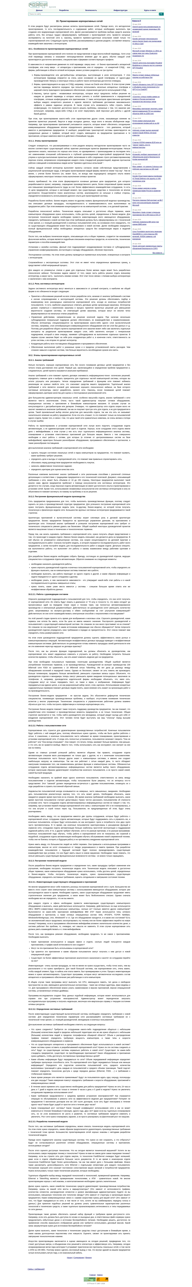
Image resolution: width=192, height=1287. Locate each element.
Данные (39, 10)
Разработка (64, 10)
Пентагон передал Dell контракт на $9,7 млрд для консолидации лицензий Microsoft (148, 202)
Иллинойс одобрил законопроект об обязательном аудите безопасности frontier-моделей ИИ (146, 156)
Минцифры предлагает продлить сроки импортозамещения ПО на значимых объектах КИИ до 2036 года (148, 111)
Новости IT (136, 21)
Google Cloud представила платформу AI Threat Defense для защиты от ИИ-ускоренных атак (147, 178)
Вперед (88, 1258)
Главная (92, 1275)
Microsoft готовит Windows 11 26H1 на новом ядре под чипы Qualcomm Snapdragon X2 (147, 53)
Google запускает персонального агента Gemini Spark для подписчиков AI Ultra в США (147, 41)
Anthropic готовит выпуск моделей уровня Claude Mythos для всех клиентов (146, 132)
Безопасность (91, 10)
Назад (69, 1258)
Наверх (100, 1275)
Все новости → (158, 253)
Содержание (79, 1258)
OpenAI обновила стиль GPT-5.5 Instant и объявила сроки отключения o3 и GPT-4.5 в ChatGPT (148, 87)
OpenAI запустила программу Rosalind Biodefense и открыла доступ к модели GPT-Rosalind (147, 65)
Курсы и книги (150, 10)
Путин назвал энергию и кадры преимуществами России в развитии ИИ (147, 190)
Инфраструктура (120, 10)
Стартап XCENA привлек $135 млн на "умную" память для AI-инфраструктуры (147, 144)
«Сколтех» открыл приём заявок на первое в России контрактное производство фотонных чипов (146, 99)
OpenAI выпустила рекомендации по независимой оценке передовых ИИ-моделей (147, 29)
